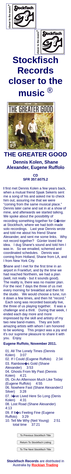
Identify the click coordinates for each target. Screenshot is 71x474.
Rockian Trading (45, 465)
